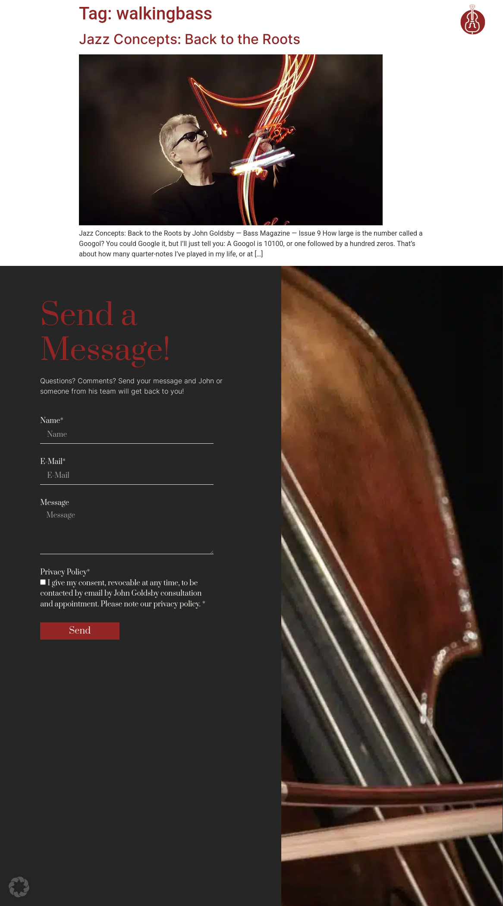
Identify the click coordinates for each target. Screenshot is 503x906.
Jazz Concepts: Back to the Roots (189, 39)
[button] (19, 887)
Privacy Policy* (65, 572)
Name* (51, 421)
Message (54, 503)
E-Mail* (53, 462)
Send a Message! (105, 333)
